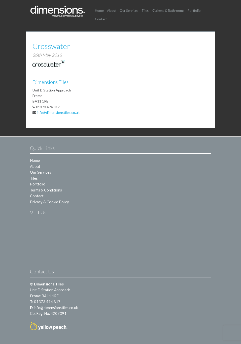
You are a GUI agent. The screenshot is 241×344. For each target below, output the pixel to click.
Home (99, 11)
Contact (101, 19)
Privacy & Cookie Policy (49, 202)
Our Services (129, 11)
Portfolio (194, 11)
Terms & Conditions (46, 190)
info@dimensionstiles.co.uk (58, 112)
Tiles (145, 11)
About (111, 11)
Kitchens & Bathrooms (168, 11)
